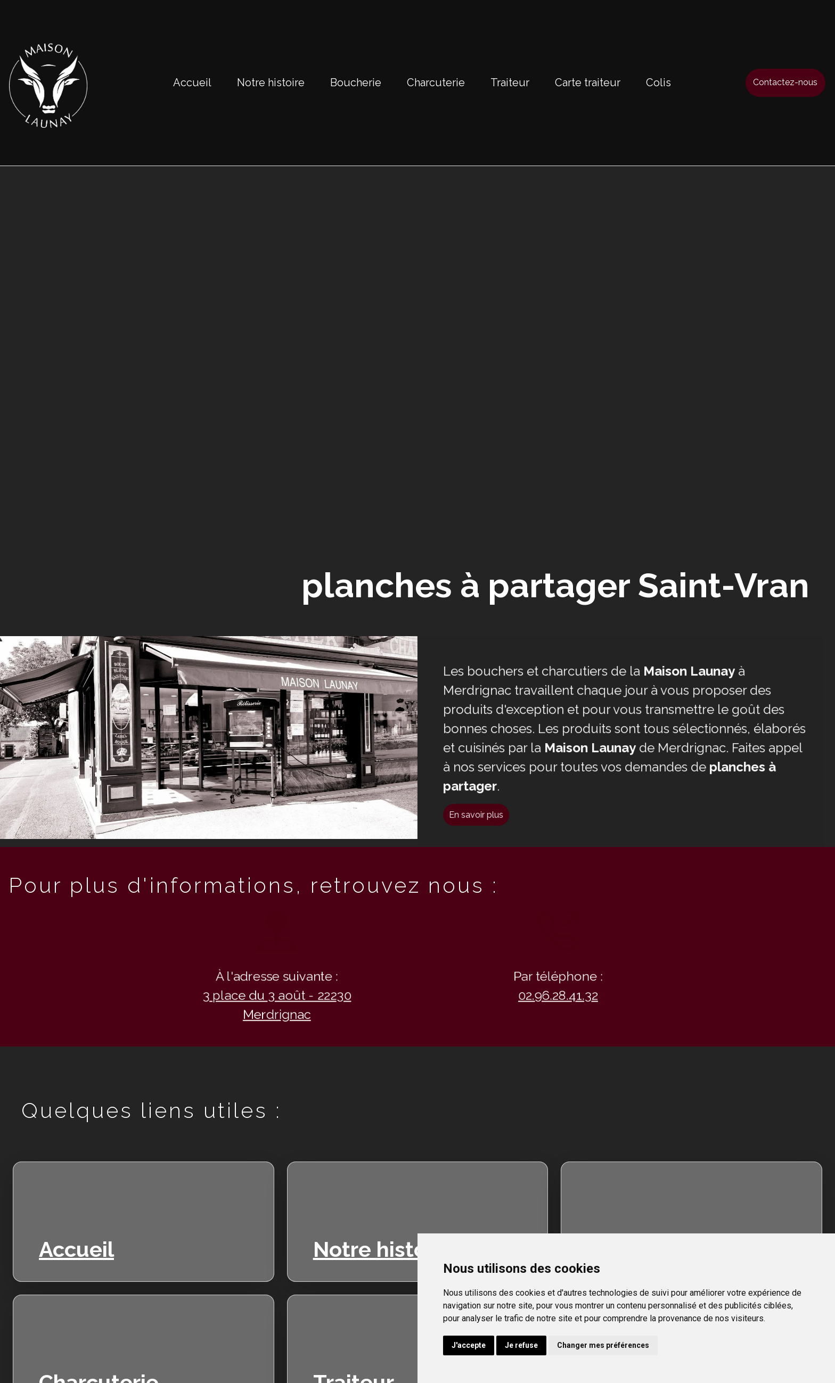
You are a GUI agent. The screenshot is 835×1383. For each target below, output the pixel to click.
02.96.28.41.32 (542, 996)
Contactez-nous (785, 82)
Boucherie (355, 82)
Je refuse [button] (521, 1345)
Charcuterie (436, 82)
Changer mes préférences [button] (603, 1345)
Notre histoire (271, 82)
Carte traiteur (587, 82)
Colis (658, 82)
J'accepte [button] (469, 1345)
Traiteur (509, 82)
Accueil (192, 82)
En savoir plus (492, 831)
